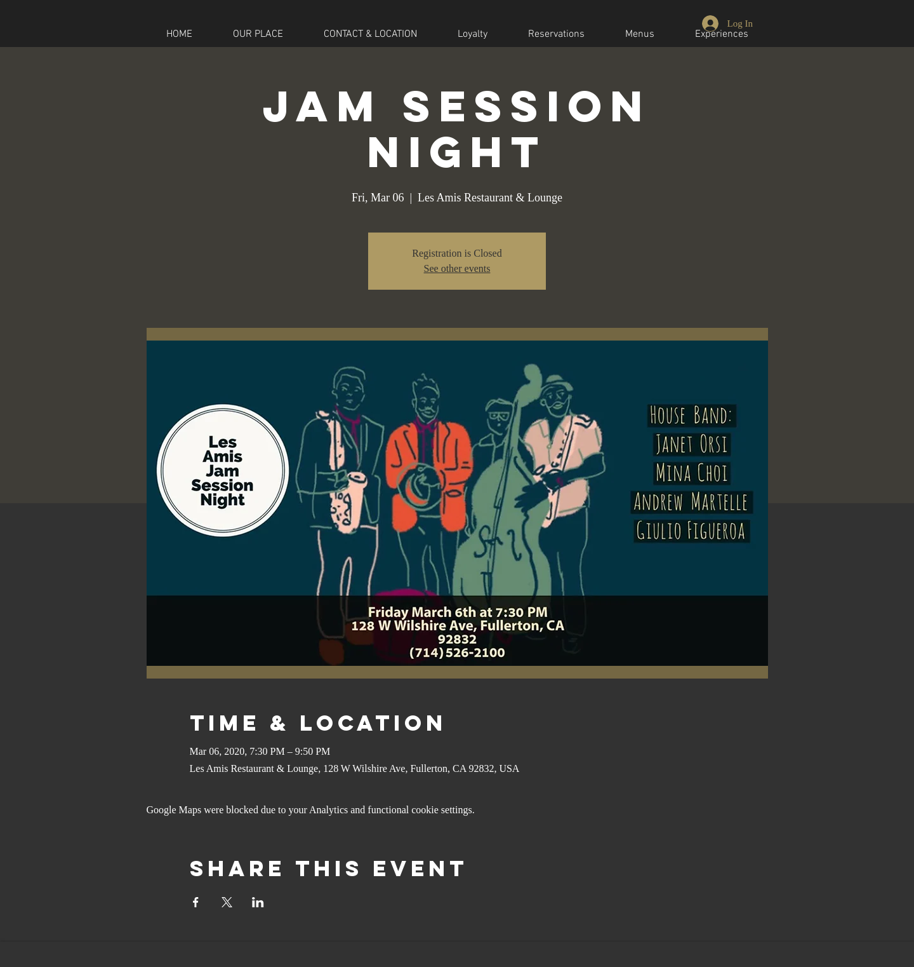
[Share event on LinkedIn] (258, 902)
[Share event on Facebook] (196, 902)
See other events (457, 268)
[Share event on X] (227, 902)
